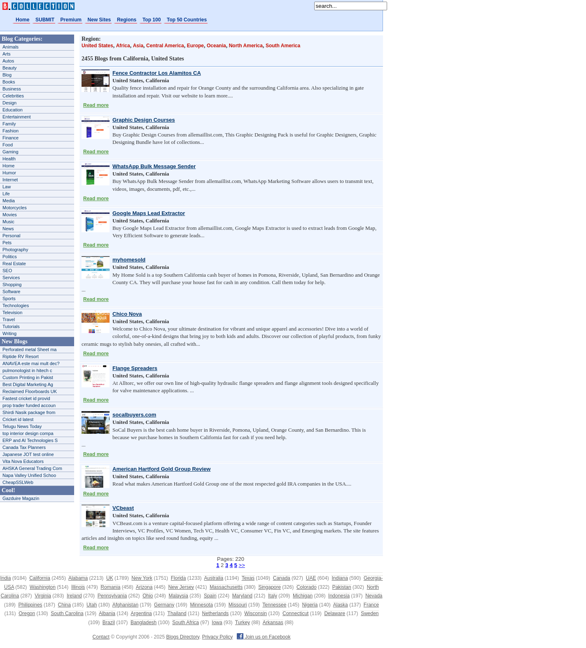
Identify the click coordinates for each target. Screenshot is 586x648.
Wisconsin (255, 613)
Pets (7, 242)
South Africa (185, 622)
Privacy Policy (217, 637)
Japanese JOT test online (28, 454)
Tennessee (274, 605)
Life (6, 193)
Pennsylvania (112, 596)
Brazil (109, 622)
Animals (10, 46)
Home (22, 20)
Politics (9, 256)
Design (9, 102)
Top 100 (151, 20)
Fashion (10, 130)
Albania (107, 613)
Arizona (144, 587)
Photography (15, 249)
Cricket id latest (17, 419)
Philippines (30, 605)
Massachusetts (226, 587)
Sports (9, 298)
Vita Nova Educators (23, 461)
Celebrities (13, 95)
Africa (123, 46)
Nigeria (310, 605)
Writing (9, 333)
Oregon (27, 613)
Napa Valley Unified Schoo (29, 475)
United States (97, 46)
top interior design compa (28, 433)
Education (12, 109)
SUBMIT (44, 20)
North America (246, 46)
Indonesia (339, 596)
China (64, 605)
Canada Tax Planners (24, 447)
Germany (164, 605)
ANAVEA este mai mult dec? (31, 363)
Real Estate (14, 263)
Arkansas (273, 622)
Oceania (216, 46)
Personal (11, 235)
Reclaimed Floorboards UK (29, 391)
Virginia (43, 596)
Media (8, 200)
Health (9, 158)
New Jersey (181, 587)
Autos (8, 60)
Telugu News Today (22, 426)
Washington (43, 587)
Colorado (307, 587)
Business (11, 88)
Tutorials (11, 326)
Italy (272, 596)
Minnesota (201, 605)
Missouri (238, 605)
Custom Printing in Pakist (27, 377)
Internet (10, 179)
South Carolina (67, 613)
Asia (138, 46)
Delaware (334, 613)
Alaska (340, 605)
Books (8, 81)
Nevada (373, 596)
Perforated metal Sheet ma (29, 349)
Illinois (78, 587)
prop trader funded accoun (29, 405)
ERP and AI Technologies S (30, 440)
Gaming (10, 151)
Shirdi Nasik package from (28, 412)
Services (11, 277)
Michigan (303, 596)
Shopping (12, 284)
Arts (6, 53)
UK (109, 578)
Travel (8, 319)
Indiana (340, 578)
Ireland (74, 596)
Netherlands (215, 613)
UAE (311, 578)
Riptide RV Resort (20, 356)
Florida (178, 578)
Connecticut (295, 613)
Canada (281, 578)
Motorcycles (14, 207)
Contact (101, 637)
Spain (210, 596)
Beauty (9, 67)
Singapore (269, 587)
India (5, 578)
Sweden (369, 613)
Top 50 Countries (187, 20)
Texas (248, 578)
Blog (7, 74)
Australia (213, 578)
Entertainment (16, 116)
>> (242, 565)
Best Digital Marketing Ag (27, 384)
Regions (126, 20)
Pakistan (341, 587)
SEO (7, 270)
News (8, 228)
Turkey (242, 622)
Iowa (217, 622)
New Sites (99, 20)
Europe (195, 46)
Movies (9, 214)
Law (6, 186)
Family (9, 123)
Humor (9, 172)
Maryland (242, 596)
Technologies (15, 305)
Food (7, 144)
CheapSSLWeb (17, 482)
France (371, 605)
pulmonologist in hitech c (27, 370)
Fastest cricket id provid (26, 398)
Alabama (78, 578)
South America (283, 46)
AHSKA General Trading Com (32, 468)
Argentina (141, 613)
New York (141, 578)
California (39, 578)
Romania (110, 587)
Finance (10, 137)
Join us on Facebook (263, 637)
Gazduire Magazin (20, 498)
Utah (91, 605)
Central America (165, 46)
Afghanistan (125, 605)
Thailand (177, 613)
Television (12, 312)
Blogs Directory (182, 637)
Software (11, 291)
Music (8, 221)
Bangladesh (143, 622)
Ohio (147, 596)
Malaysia (178, 596)
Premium (71, 20)
